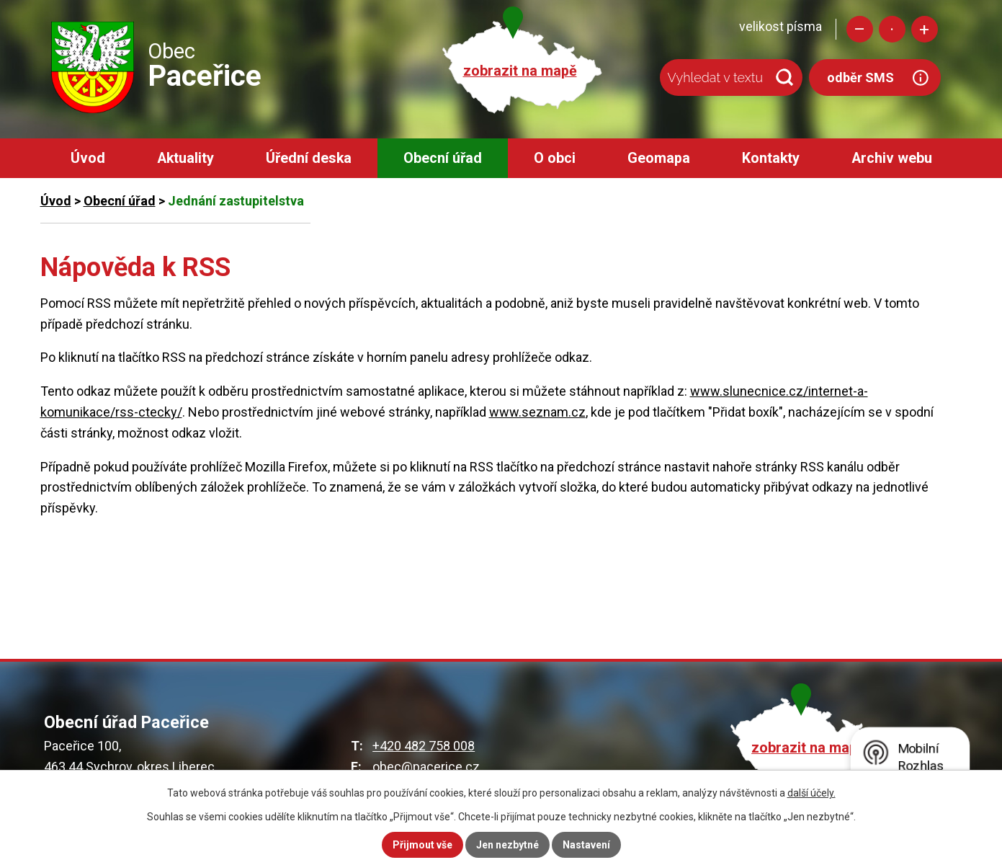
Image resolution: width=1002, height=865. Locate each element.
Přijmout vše (422, 845)
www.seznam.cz (537, 412)
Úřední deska (309, 158)
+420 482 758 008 (423, 745)
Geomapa (658, 158)
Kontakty (771, 158)
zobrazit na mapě (520, 71)
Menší (859, 29)
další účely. (811, 793)
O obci (555, 158)
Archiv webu (891, 158)
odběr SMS (860, 77)
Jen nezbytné (507, 845)
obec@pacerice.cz (426, 766)
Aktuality (185, 158)
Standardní (892, 29)
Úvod (88, 158)
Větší (924, 29)
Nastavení (586, 845)
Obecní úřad (442, 158)
